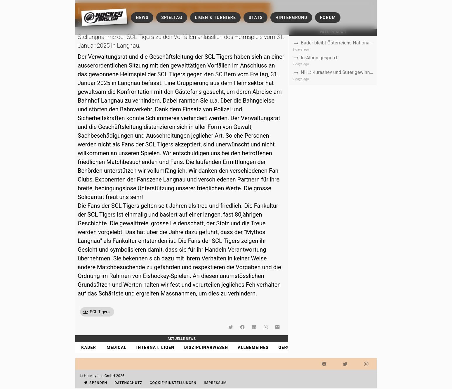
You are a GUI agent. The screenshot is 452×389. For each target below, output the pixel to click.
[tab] (88, 347)
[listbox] (333, 60)
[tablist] (181, 347)
